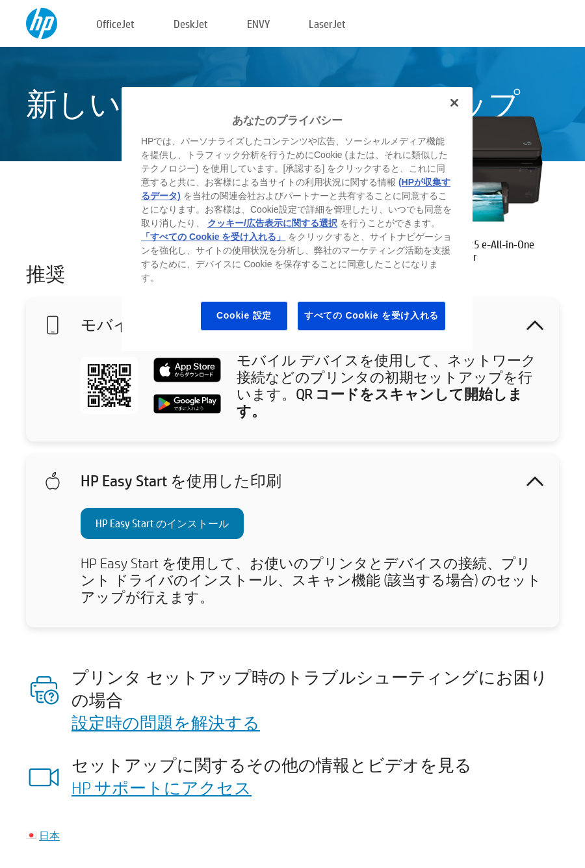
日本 (49, 835)
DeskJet (191, 23)
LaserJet (327, 23)
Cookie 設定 (244, 315)
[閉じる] (454, 102)
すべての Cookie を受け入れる (371, 315)
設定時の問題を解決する (166, 722)
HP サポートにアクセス (162, 787)
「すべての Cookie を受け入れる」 (213, 236)
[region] (297, 219)
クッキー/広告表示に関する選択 (272, 223)
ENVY (258, 23)
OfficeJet (115, 23)
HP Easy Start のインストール (162, 523)
